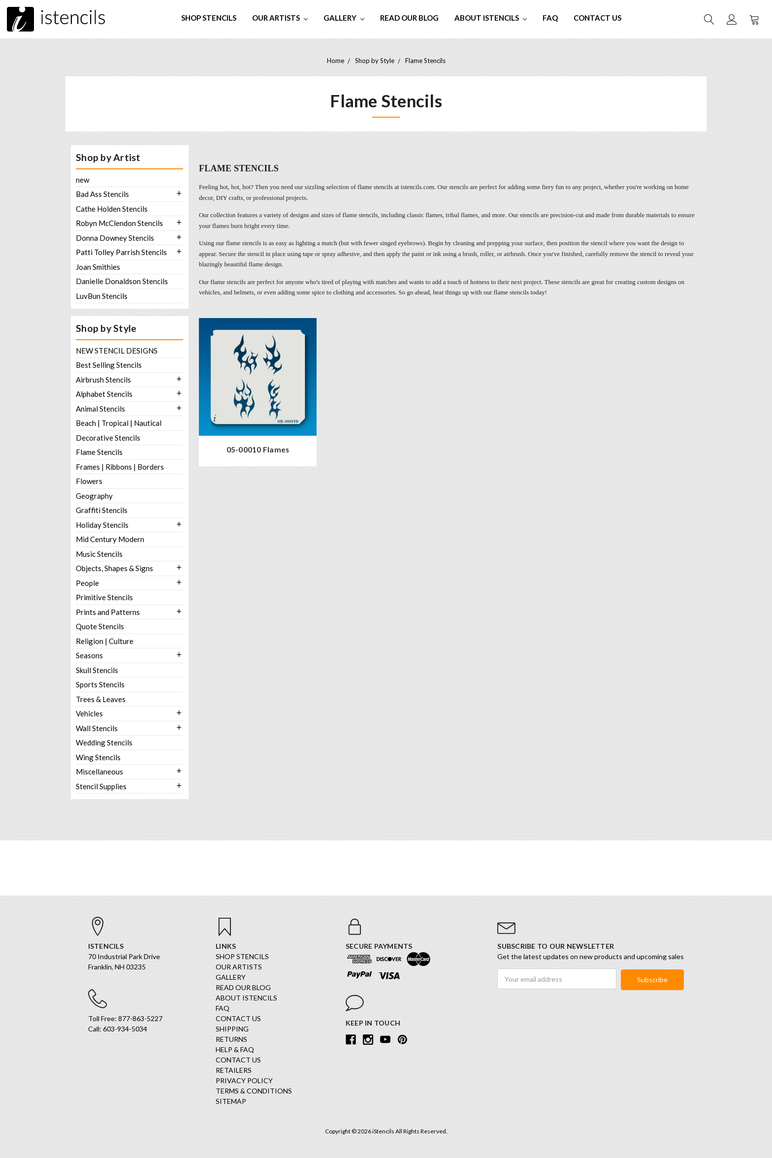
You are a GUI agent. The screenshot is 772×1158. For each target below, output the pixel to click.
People (87, 583)
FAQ (550, 17)
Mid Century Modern (110, 539)
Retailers (234, 1071)
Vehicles (89, 713)
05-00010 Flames (258, 449)
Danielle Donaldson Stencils (122, 281)
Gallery (343, 17)
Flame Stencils (99, 452)
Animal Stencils (100, 408)
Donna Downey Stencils (115, 237)
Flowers (89, 481)
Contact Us (597, 17)
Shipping (232, 1030)
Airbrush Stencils (103, 379)
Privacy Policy (244, 1082)
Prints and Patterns (108, 612)
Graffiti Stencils (102, 510)
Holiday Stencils (102, 524)
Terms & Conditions (254, 1092)
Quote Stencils (100, 626)
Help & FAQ (235, 1051)
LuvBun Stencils (102, 295)
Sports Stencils (100, 684)
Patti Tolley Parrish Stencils (121, 252)
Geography (94, 495)
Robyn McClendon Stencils (119, 223)
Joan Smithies (98, 266)
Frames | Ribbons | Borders (120, 466)
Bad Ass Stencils (102, 194)
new (82, 179)
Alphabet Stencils (104, 393)
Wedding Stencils (104, 742)
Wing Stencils (98, 757)
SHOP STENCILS (208, 17)
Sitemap (231, 1102)
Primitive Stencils (104, 597)
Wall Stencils (97, 728)
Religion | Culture (104, 641)
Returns (231, 1040)
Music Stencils (99, 553)
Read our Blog (409, 17)
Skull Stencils (97, 670)
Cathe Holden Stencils (112, 208)
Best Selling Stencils (109, 364)
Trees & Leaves (101, 699)
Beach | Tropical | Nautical (118, 422)
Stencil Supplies (101, 786)
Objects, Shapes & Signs (114, 568)
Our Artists (280, 17)
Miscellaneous (99, 771)
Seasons (89, 655)
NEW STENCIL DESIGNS (117, 350)
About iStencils (490, 17)
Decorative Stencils (108, 437)
